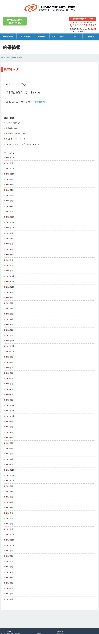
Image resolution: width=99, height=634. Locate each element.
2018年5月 (10, 508)
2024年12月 (10, 158)
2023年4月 (10, 195)
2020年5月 (10, 378)
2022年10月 (10, 228)
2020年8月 (10, 362)
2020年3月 (10, 389)
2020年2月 (10, 395)
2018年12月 (10, 470)
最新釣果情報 (8, 37)
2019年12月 (10, 405)
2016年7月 (10, 588)
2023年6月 (10, 185)
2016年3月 (10, 599)
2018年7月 (10, 497)
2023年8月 (10, 179)
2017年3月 (10, 583)
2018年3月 (10, 518)
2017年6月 (10, 567)
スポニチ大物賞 (25, 37)
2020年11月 (10, 346)
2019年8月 (10, 427)
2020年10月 (10, 351)
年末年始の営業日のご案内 (16, 134)
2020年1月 (10, 400)
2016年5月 (10, 594)
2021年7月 (10, 303)
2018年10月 (10, 481)
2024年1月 (10, 163)
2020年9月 (10, 357)
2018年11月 (10, 475)
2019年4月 (10, 448)
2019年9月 (10, 422)
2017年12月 (10, 534)
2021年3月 (10, 325)
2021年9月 (10, 292)
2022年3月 (10, 265)
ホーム (3, 57)
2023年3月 (10, 201)
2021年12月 (10, 276)
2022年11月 (10, 222)
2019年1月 (10, 465)
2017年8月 (10, 556)
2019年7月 (10, 432)
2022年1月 (10, 271)
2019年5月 (10, 443)
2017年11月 (10, 540)
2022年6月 (10, 249)
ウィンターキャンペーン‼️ (15, 139)
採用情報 (90, 37)
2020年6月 (10, 373)
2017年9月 (10, 551)
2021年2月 (10, 330)
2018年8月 (10, 491)
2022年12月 (10, 217)
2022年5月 (10, 255)
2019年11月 (10, 411)
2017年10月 (10, 545)
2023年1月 (10, 211)
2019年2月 (10, 459)
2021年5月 (10, 314)
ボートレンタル (58, 37)
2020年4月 (10, 384)
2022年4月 (10, 260)
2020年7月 (10, 368)
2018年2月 (10, 524)
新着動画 (41, 37)
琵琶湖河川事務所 (14, 21)
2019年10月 (10, 416)
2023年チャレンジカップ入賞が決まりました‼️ (23, 144)
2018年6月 (10, 502)
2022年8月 (10, 238)
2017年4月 (10, 578)
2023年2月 (10, 206)
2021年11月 (10, 282)
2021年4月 (10, 319)
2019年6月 (10, 438)
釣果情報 (10, 57)
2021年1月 (10, 335)
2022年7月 (10, 244)
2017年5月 (10, 572)
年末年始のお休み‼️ (13, 123)
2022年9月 (10, 233)
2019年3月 (10, 454)
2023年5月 (10, 190)
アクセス (74, 37)
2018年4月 (10, 513)
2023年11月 (10, 174)
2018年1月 (10, 529)
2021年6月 (10, 308)
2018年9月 (10, 486)
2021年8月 (10, 298)
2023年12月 (10, 168)
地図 (93, 29)
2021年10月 (10, 287)
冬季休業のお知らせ (13, 128)
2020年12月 (10, 341)
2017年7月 (10, 561)
